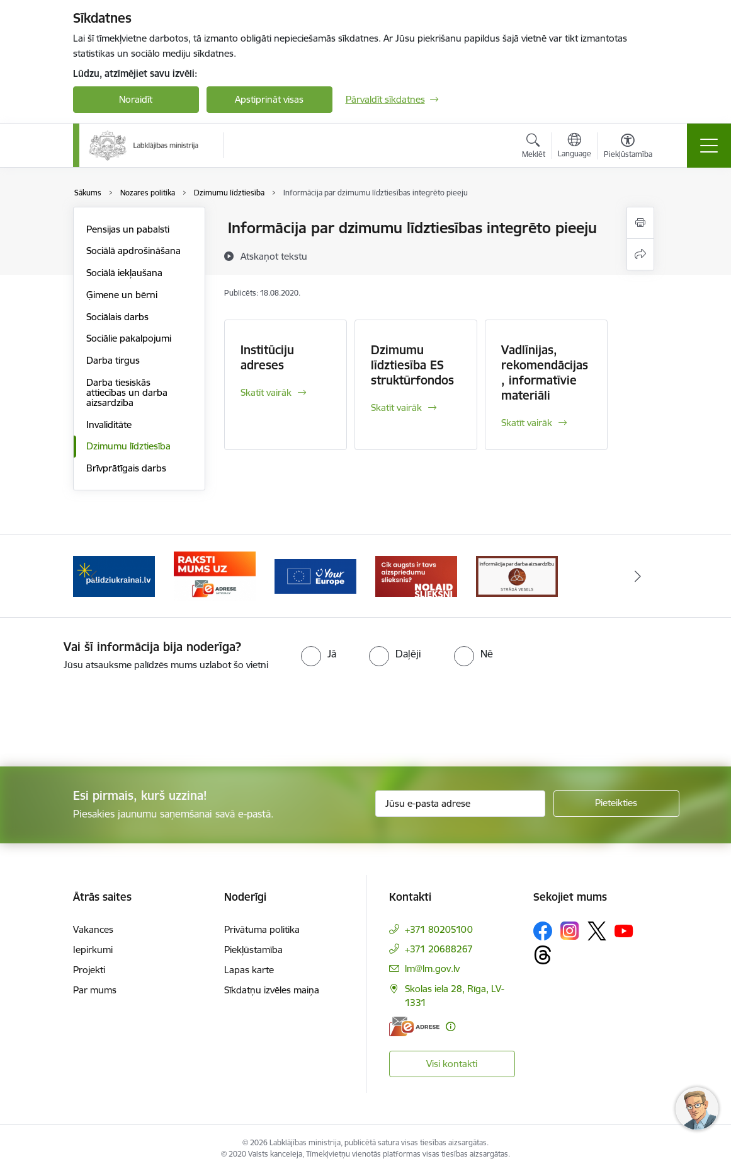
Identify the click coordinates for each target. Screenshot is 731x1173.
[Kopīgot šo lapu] (640, 254)
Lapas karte (249, 970)
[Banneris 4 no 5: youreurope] (315, 575)
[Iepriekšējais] (94, 576)
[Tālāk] (638, 576)
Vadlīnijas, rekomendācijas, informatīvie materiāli (544, 372)
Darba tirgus (113, 360)
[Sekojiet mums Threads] (542, 954)
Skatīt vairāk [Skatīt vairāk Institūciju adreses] (266, 392)
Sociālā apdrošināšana (133, 251)
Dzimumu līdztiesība (128, 446)
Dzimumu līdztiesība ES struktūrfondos (412, 365)
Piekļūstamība (253, 950)
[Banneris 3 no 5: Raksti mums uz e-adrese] (215, 575)
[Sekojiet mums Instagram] (569, 931)
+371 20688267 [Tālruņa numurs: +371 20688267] (439, 949)
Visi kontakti (451, 1064)
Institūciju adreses (267, 357)
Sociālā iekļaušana (124, 273)
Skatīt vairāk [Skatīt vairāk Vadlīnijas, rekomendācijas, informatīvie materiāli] (526, 423)
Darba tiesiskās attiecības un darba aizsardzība (126, 392)
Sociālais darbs (117, 317)
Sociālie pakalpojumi (128, 338)
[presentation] (105, 719)
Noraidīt (135, 99)
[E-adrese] (414, 1026)
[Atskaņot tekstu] (274, 255)
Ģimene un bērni (121, 295)
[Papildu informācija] (450, 1026)
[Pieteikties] (616, 803)
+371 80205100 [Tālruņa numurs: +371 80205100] (439, 929)
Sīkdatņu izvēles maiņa (271, 990)
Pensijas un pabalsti (127, 229)
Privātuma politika (262, 929)
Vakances (93, 929)
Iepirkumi (93, 950)
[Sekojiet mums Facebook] (542, 931)
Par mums (94, 990)
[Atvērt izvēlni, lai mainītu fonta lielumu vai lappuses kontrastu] (628, 147)
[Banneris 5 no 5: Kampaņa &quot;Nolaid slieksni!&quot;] (416, 575)
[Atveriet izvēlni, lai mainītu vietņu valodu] (575, 146)
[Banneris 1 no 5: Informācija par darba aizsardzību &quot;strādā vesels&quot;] (517, 575)
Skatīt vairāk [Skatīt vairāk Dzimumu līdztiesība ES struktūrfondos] (396, 407)
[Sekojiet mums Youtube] (624, 930)
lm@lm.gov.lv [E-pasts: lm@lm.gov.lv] (432, 968)
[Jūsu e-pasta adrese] (460, 803)
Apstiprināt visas (269, 99)
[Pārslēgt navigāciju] (709, 146)
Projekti (89, 970)
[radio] (318, 653)
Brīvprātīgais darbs (126, 468)
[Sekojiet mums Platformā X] (596, 931)
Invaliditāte (109, 424)
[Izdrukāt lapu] (640, 222)
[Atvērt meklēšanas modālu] (534, 147)
